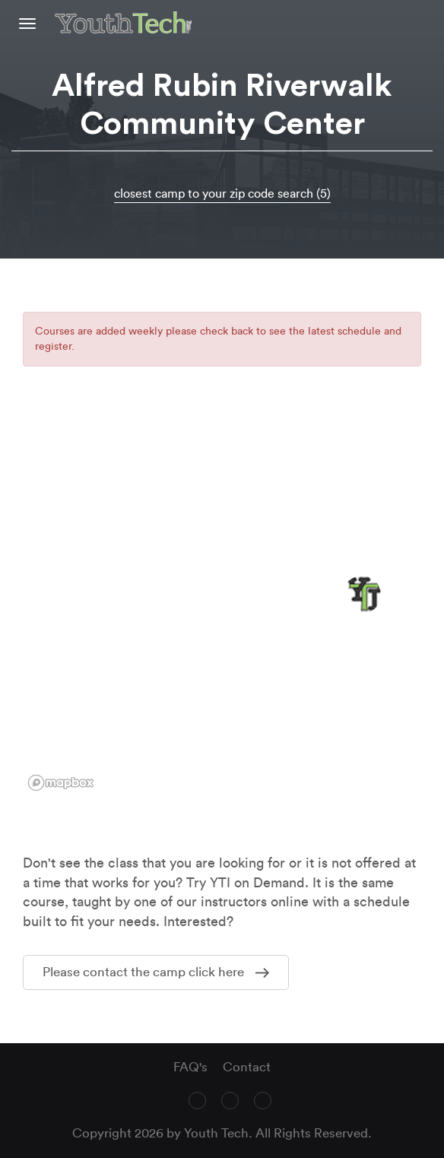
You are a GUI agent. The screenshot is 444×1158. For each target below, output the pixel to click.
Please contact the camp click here (156, 972)
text (427, 22)
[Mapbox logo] (60, 783)
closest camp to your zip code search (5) (222, 194)
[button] (362, 595)
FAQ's (190, 1067)
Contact (247, 1067)
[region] (222, 606)
